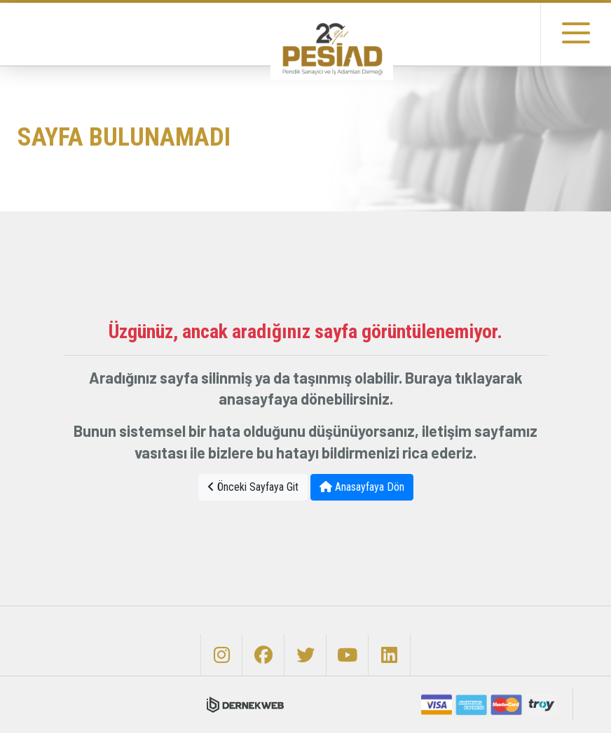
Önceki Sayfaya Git (252, 487)
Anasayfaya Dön (362, 487)
